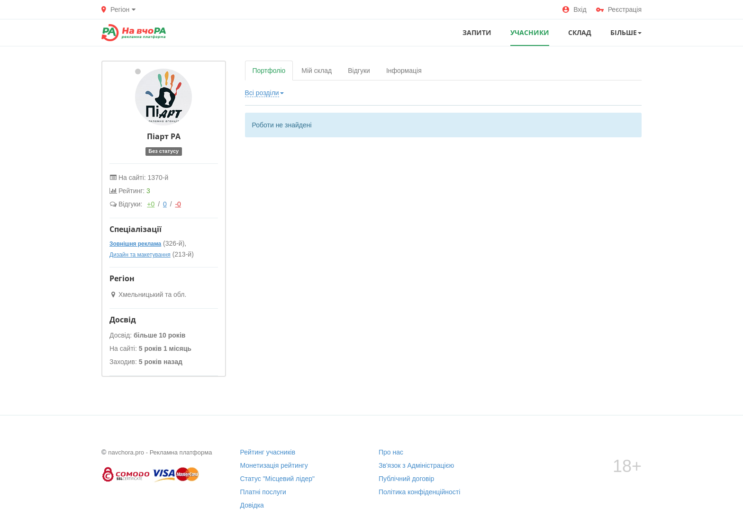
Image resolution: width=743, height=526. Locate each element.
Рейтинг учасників (268, 452)
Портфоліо (269, 70)
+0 (150, 204)
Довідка (252, 505)
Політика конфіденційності (419, 492)
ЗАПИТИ (476, 32)
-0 (178, 204)
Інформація (404, 70)
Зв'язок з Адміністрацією (416, 465)
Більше (626, 32)
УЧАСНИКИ (529, 32)
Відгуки (359, 70)
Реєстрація (619, 9)
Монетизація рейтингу (274, 465)
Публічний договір (406, 478)
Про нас (391, 452)
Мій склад (316, 70)
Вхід (574, 9)
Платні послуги (263, 492)
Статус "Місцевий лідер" (277, 478)
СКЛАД (579, 32)
